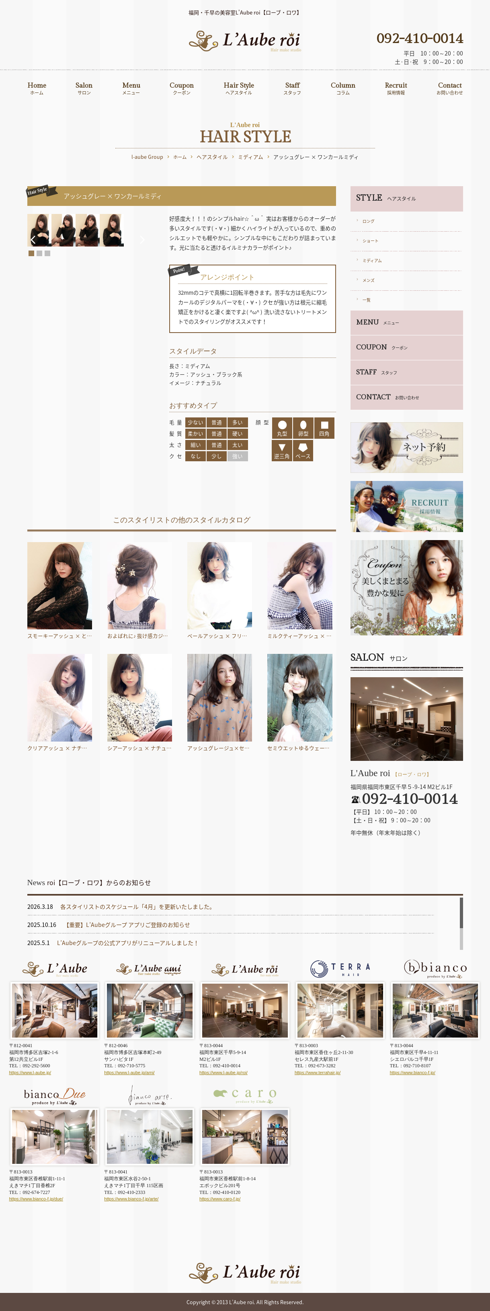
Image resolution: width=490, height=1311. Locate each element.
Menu (131, 89)
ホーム (180, 157)
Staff (292, 89)
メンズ (369, 280)
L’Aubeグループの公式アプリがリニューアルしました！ (128, 943)
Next (149, 293)
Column (343, 89)
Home (36, 89)
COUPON (382, 347)
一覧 (367, 300)
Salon (84, 89)
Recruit (396, 89)
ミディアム (372, 260)
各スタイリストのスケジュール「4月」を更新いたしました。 (137, 906)
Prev (32, 293)
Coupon (182, 89)
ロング (369, 221)
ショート (371, 241)
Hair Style (238, 89)
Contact (450, 89)
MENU (377, 323)
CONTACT (387, 397)
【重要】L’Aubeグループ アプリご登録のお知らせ (127, 925)
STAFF (376, 372)
